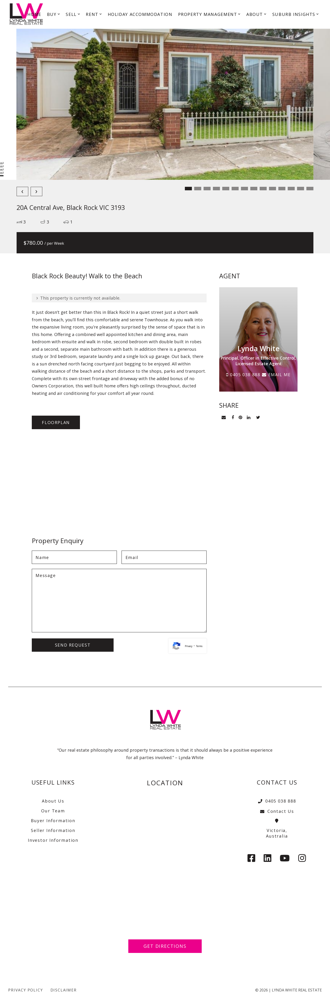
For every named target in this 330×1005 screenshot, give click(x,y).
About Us (53, 801)
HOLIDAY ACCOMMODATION (140, 15)
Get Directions (165, 946)
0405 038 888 (243, 374)
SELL (71, 15)
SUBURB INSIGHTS (293, 15)
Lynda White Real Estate (297, 990)
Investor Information (53, 840)
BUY (52, 15)
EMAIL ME (276, 374)
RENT (92, 15)
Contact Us (277, 811)
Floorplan (57, 422)
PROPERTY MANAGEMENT (207, 15)
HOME (34, 15)
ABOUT (254, 15)
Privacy (188, 646)
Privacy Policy (25, 990)
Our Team (53, 811)
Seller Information (53, 830)
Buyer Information (53, 820)
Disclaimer (63, 990)
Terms (199, 646)
